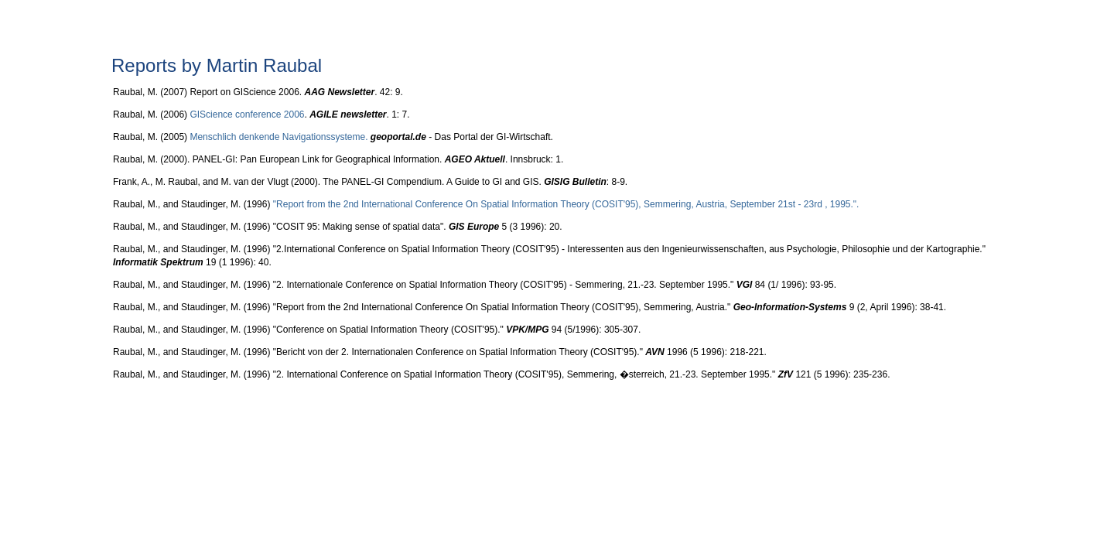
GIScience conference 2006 (247, 114)
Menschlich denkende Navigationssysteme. (278, 137)
